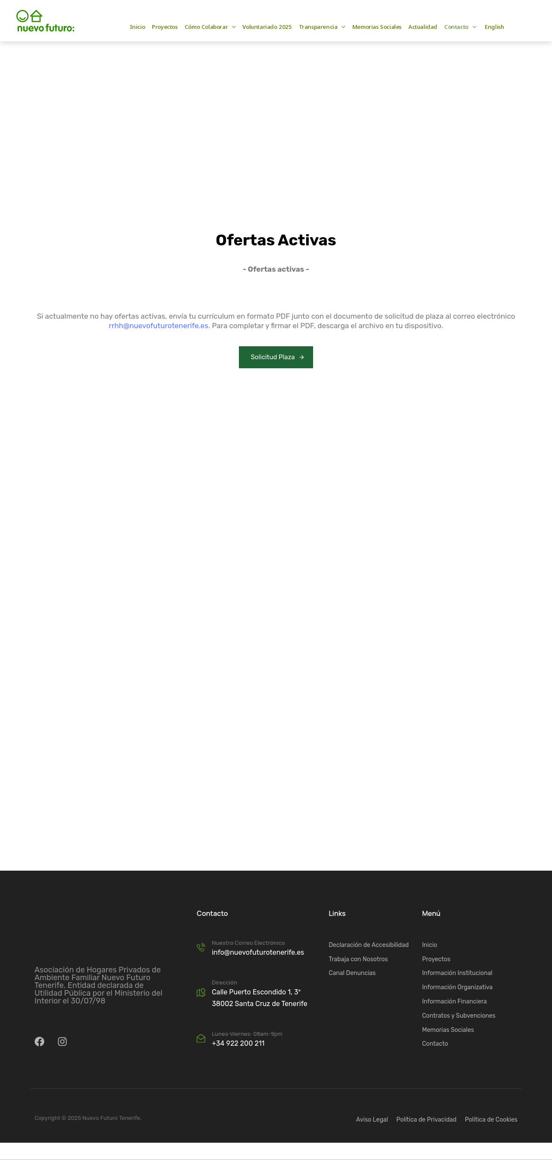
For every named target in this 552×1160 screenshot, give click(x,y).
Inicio (137, 27)
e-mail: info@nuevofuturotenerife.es (226, 16)
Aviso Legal (372, 1119)
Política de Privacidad (426, 1119)
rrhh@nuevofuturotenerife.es (158, 325)
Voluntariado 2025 (267, 27)
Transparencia (322, 27)
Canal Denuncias (352, 973)
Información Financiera (454, 1001)
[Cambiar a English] (493, 27)
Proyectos (164, 27)
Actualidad (422, 27)
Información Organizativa (457, 987)
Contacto (460, 27)
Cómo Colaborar (210, 27)
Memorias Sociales (376, 27)
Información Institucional (457, 973)
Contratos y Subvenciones (459, 1015)
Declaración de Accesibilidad (369, 945)
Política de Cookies (491, 1119)
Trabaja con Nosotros (358, 958)
